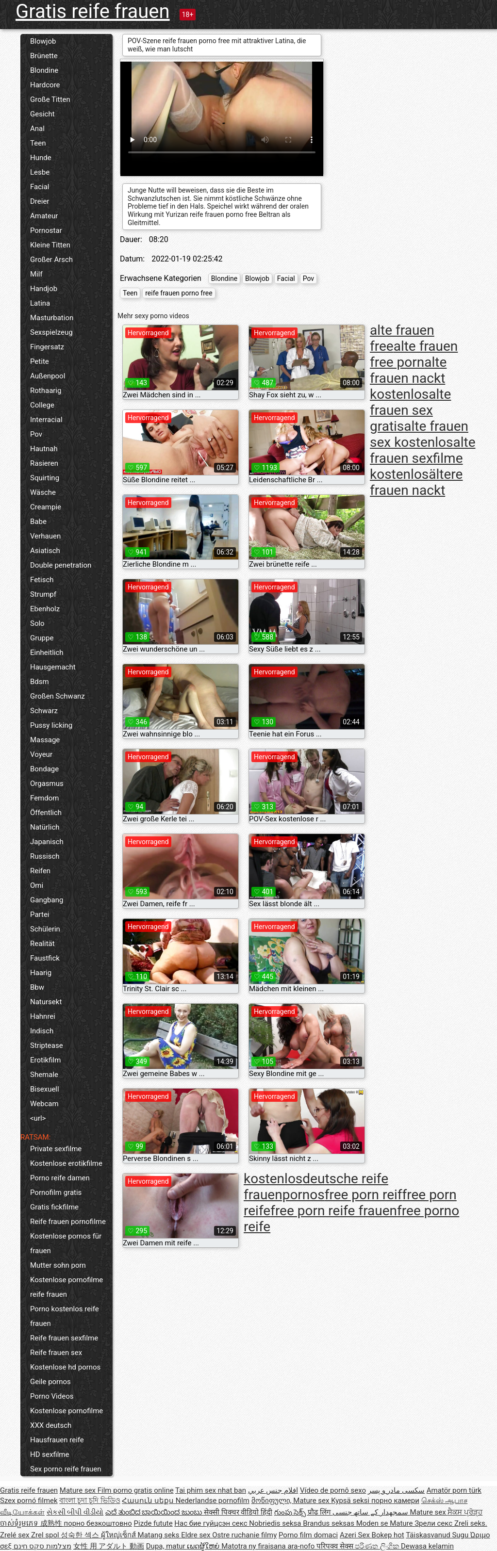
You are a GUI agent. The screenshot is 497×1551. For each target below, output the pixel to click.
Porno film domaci (308, 1535)
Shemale (44, 1074)
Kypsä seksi (351, 1500)
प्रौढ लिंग (320, 1512)
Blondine (44, 70)
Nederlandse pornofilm (212, 1500)
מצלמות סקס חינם (42, 1546)
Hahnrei (42, 1016)
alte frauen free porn (414, 354)
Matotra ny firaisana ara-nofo (268, 1546)
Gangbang (46, 900)
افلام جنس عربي (273, 1490)
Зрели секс (434, 1523)
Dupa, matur (166, 1546)
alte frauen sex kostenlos (419, 434)
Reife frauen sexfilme (64, 1338)
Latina (40, 303)
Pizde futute (153, 1523)
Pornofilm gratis (56, 1192)
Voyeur (41, 754)
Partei (40, 914)
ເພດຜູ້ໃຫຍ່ (204, 1546)
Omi (36, 885)
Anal (37, 128)
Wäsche (43, 492)
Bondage (44, 769)
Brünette (44, 55)
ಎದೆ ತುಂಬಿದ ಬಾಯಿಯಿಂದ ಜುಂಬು (154, 1512)
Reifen (40, 870)
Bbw (37, 987)
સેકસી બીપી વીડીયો (75, 1512)
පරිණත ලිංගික (377, 1546)
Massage (45, 739)
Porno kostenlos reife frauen (64, 1316)
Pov (36, 434)
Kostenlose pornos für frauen (65, 1243)
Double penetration (60, 565)
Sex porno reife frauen (65, 1469)
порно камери (395, 1500)
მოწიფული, (272, 1500)
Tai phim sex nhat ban (210, 1490)
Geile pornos (50, 1381)
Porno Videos (51, 1396)
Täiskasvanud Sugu (438, 1535)
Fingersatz (47, 347)
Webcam (44, 1103)
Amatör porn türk (454, 1490)
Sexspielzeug (51, 332)
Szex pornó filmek (29, 1500)
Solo (37, 623)
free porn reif (363, 1195)
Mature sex (79, 1490)
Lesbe (40, 172)
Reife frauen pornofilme (68, 1221)
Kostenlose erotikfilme (66, 1163)
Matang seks (160, 1535)
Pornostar (46, 230)
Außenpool (47, 376)
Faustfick (45, 958)
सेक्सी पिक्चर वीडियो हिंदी (238, 1512)
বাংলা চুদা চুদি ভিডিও (89, 1500)
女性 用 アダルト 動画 (108, 1546)
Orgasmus (47, 783)
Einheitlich (47, 652)
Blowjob (43, 41)
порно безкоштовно (98, 1523)
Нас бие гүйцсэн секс (211, 1523)
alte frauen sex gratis (410, 410)
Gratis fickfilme (54, 1207)
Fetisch (42, 579)
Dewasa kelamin (427, 1546)
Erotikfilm (45, 1060)
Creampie (45, 507)
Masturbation (51, 317)
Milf (36, 274)
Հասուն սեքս (148, 1500)
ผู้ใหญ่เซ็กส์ (119, 1535)
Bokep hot (388, 1535)
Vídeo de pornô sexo (333, 1490)
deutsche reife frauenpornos (316, 1187)
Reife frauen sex (56, 1352)
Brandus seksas (329, 1523)
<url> (38, 1118)
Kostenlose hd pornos (65, 1367)
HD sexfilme (49, 1454)
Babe (38, 521)
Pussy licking (51, 725)
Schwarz (44, 710)
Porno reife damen (60, 1178)
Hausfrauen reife (57, 1440)
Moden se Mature (385, 1523)
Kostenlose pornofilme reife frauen (66, 1287)
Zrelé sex (15, 1535)
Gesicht (42, 114)
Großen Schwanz (57, 696)
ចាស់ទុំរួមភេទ (20, 1523)
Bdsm (39, 681)
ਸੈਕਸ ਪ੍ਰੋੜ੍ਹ (464, 1512)
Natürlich (45, 827)
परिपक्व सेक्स (335, 1546)
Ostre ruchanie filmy (244, 1535)
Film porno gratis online (136, 1490)
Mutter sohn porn (58, 1265)
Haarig (40, 972)
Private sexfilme (56, 1148)
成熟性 (52, 1523)
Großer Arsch (51, 259)
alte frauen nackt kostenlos (408, 378)
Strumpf (43, 594)
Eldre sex (196, 1535)
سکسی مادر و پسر (396, 1490)
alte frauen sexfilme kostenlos (423, 458)
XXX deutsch (50, 1425)
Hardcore (45, 85)
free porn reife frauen (333, 1211)
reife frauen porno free (178, 293)
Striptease (46, 1045)
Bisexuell (44, 1089)
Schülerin (45, 929)
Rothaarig (45, 390)
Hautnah (44, 448)
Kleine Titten (50, 245)
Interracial (46, 419)
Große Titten (50, 99)
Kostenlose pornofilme (66, 1410)
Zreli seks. (470, 1523)
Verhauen (45, 536)
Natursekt (46, 1001)
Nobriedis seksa (276, 1523)
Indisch (41, 1031)
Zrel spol (46, 1535)
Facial (40, 186)
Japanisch (47, 841)
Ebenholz (45, 608)
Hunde (40, 157)
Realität (42, 943)
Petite (39, 361)
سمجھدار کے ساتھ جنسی (371, 1512)
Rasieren (44, 463)
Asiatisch (45, 550)
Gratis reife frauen (93, 11)
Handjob (43, 288)
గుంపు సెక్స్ (291, 1512)
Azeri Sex (356, 1535)
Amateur (44, 216)
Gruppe (41, 638)
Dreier (39, 201)
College (42, 405)
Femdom (44, 798)
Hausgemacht (53, 667)
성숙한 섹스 (80, 1535)
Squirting (44, 477)
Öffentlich (46, 812)
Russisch (45, 856)
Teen (38, 143)
